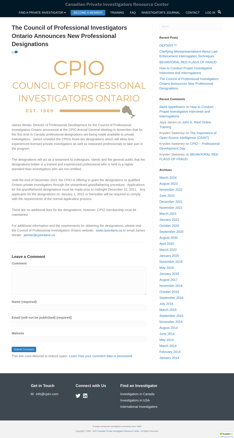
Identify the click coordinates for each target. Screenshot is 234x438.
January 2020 (169, 255)
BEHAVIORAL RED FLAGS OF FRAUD (188, 62)
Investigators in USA (135, 400)
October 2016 (169, 292)
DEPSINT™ (168, 45)
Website (18, 333)
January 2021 (169, 219)
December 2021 (170, 201)
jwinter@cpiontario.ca (39, 235)
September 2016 (171, 298)
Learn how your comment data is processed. (101, 356)
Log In (210, 12)
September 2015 (171, 316)
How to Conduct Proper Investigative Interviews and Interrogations (186, 111)
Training (117, 12)
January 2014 (169, 358)
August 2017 (168, 280)
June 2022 (167, 195)
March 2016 (168, 310)
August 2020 (168, 237)
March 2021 (168, 213)
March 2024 (168, 177)
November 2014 (170, 322)
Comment (19, 263)
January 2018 (169, 273)
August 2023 (168, 183)
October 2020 (169, 225)
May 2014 (166, 340)
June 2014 (167, 334)
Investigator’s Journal (160, 12)
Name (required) (24, 302)
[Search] (219, 12)
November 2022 (170, 189)
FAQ (133, 12)
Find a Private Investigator (41, 12)
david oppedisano (172, 107)
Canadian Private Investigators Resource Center (118, 431)
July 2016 (166, 304)
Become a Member (88, 12)
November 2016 (170, 286)
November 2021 (170, 207)
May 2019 (166, 267)
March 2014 (168, 346)
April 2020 (166, 243)
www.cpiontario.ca (109, 230)
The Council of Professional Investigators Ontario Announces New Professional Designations (189, 83)
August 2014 (168, 328)
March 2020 (168, 249)
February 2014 (170, 352)
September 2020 (171, 231)
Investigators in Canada (137, 394)
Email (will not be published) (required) (42, 317)
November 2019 (170, 261)
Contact (193, 12)
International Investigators (138, 406)
